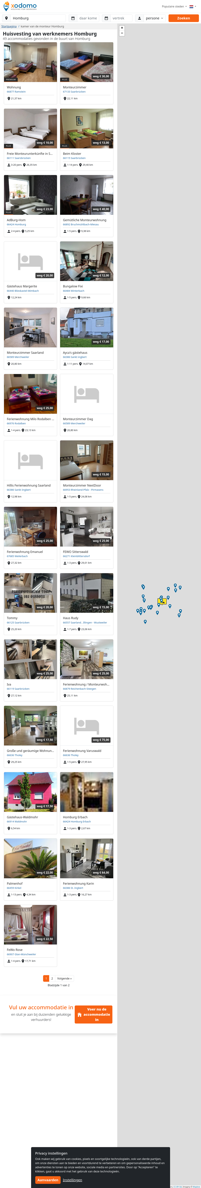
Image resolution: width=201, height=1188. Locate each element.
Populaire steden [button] (173, 6)
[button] (64, 978)
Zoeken (183, 18)
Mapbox (196, 1186)
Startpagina (9, 26)
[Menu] (193, 6)
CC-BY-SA (178, 1186)
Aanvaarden (48, 1180)
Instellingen (72, 1180)
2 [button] (52, 978)
